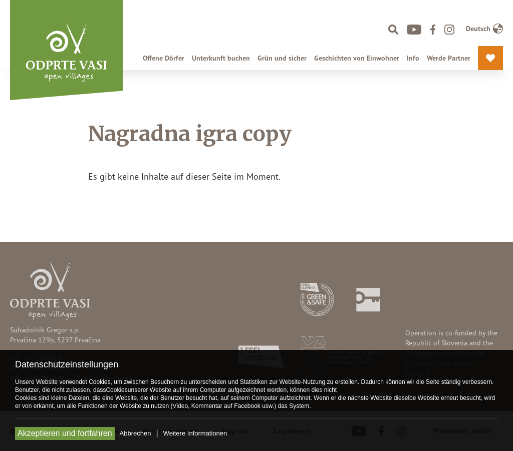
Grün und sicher (282, 58)
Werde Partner (448, 58)
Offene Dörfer (163, 58)
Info (413, 58)
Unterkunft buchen (221, 58)
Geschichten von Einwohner (356, 58)
